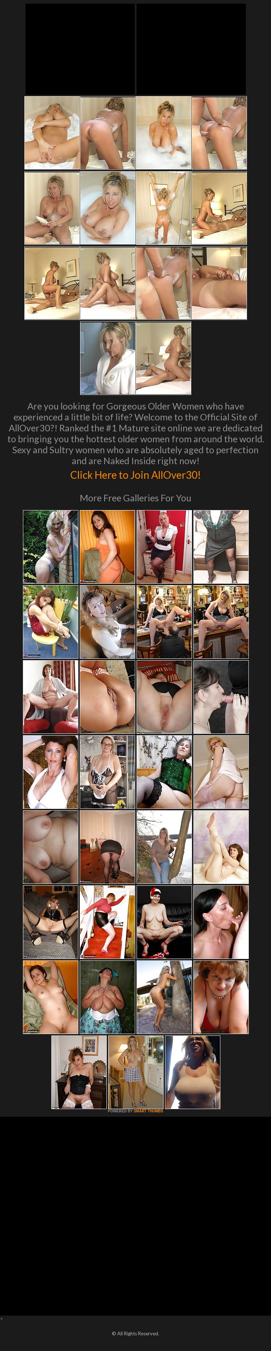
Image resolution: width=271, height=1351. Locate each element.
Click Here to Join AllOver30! (135, 473)
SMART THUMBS (148, 1111)
